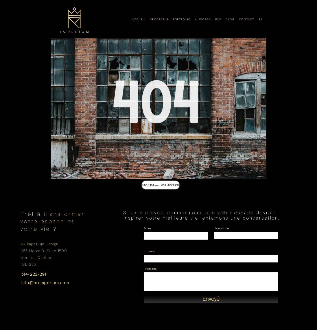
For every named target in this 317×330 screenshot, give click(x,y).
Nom (147, 228)
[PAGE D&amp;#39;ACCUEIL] (160, 185)
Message (150, 268)
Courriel (149, 251)
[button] (159, 19)
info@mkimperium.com (45, 283)
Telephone (221, 228)
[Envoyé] (211, 299)
